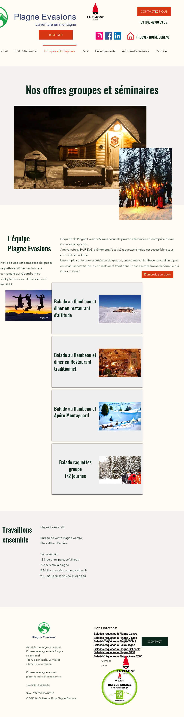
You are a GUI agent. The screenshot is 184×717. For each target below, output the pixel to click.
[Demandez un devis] (157, 274)
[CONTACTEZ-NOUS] (154, 11)
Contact (106, 660)
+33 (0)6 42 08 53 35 (153, 22)
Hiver (104, 645)
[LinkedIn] (117, 36)
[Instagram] (99, 36)
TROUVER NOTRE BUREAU (152, 37)
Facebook (127, 639)
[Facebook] (108, 36)
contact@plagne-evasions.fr (68, 570)
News (104, 655)
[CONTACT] (155, 641)
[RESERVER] (56, 35)
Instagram (128, 645)
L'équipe (106, 639)
